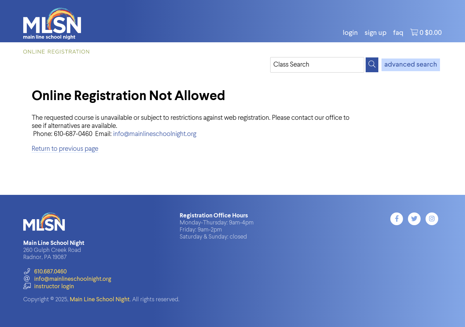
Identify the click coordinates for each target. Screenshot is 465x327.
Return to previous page (65, 149)
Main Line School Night (100, 300)
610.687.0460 (45, 272)
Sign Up (375, 33)
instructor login (48, 287)
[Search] (372, 64)
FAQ (398, 33)
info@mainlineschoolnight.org (154, 134)
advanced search (410, 64)
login (350, 33)
